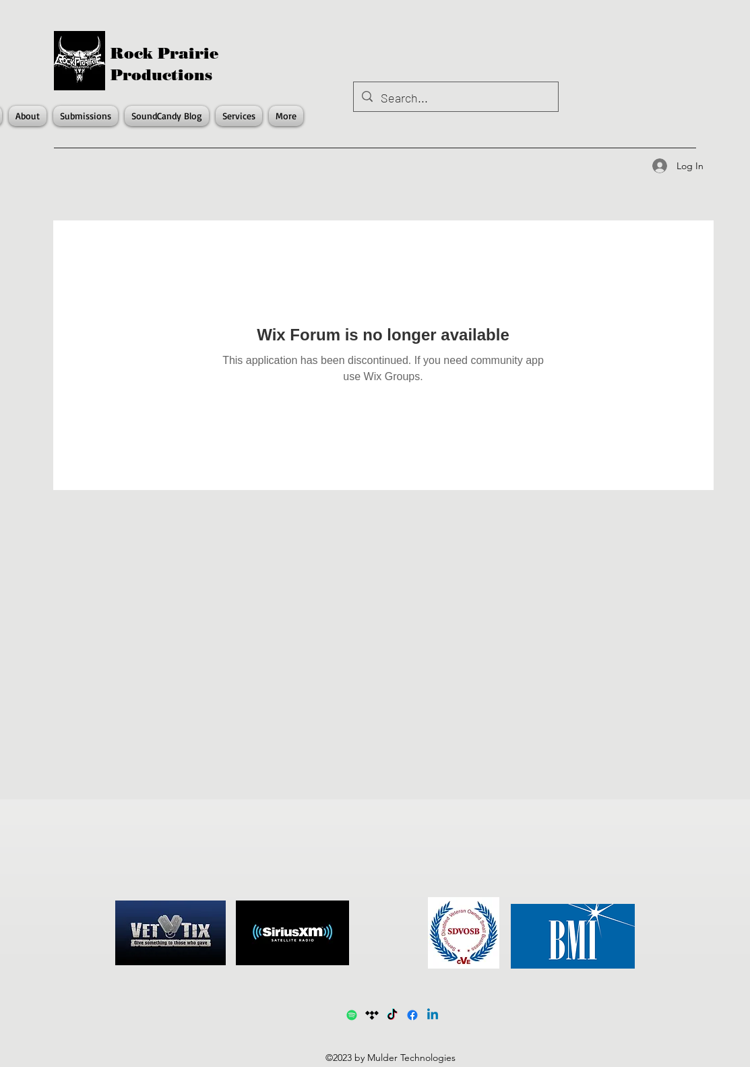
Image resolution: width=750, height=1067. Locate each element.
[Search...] (455, 98)
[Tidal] (372, 1015)
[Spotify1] (351, 1015)
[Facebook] (412, 1015)
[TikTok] (392, 1015)
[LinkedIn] (432, 1015)
